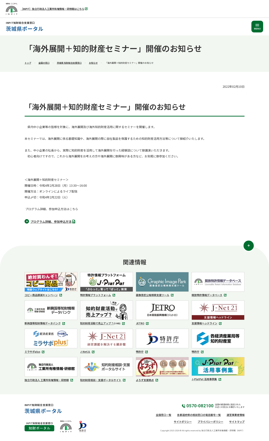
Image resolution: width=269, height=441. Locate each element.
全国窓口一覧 (163, 415)
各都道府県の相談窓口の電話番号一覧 (199, 415)
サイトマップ (237, 421)
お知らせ (93, 62)
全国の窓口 (44, 62)
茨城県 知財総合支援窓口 (69, 62)
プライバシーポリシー (210, 421)
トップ (28, 62)
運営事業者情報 (236, 415)
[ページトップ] (249, 246)
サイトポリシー (183, 421)
